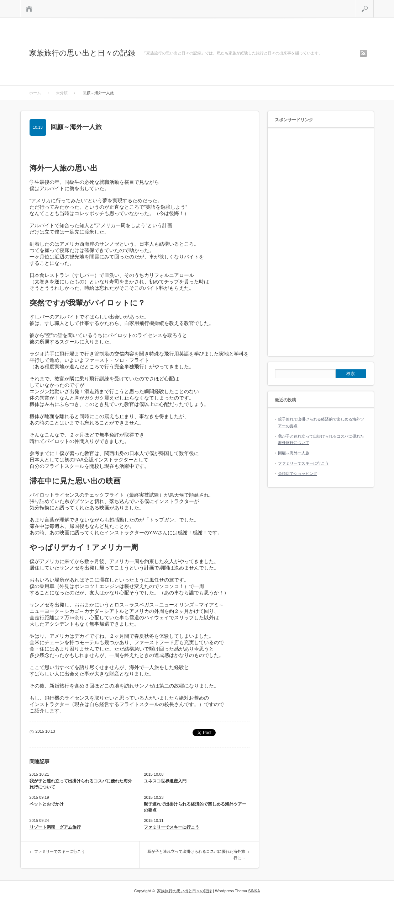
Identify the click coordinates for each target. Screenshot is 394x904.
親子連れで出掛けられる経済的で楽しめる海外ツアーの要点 (195, 807)
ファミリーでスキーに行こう (171, 827)
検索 (373, 3)
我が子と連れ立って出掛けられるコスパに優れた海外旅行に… (196, 854)
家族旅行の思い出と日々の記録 (82, 53)
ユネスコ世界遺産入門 (165, 781)
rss (363, 53)
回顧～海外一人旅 (293, 453)
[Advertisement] (321, 242)
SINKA (254, 891)
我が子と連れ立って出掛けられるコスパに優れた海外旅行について (81, 784)
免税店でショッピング (297, 473)
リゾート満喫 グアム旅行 (55, 827)
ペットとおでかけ (47, 804)
